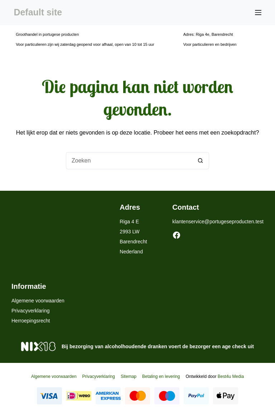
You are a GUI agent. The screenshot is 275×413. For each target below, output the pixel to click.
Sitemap (128, 376)
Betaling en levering (161, 376)
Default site (38, 12)
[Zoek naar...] (129, 160)
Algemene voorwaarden (37, 300)
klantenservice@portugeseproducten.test (218, 221)
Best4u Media (231, 376)
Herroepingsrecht (30, 321)
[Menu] (258, 12)
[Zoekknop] (200, 160)
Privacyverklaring (30, 311)
